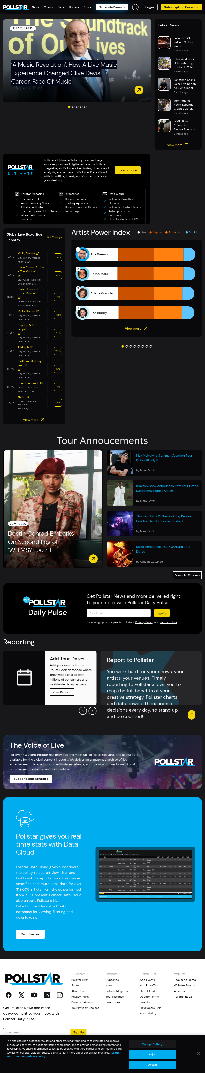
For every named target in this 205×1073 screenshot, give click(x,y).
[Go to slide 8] (151, 346)
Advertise (180, 991)
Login (149, 7)
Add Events (147, 980)
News (109, 985)
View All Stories (187, 575)
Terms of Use (168, 622)
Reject (153, 1054)
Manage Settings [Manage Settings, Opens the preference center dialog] (153, 1044)
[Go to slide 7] (147, 346)
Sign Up (162, 613)
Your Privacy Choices (85, 1008)
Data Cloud (147, 991)
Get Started (30, 934)
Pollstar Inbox (183, 996)
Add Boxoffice (149, 985)
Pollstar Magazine (117, 991)
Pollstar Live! (79, 980)
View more (178, 145)
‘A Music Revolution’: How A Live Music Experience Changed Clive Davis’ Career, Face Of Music (64, 72)
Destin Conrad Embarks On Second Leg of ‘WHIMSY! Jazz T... (41, 541)
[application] (136, 284)
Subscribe (112, 980)
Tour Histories (115, 996)
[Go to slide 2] (73, 107)
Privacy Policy (144, 622)
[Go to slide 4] (81, 107)
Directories (113, 1002)
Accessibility (148, 1013)
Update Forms (149, 996)
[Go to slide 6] (143, 346)
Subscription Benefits (181, 7)
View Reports (62, 692)
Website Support (185, 985)
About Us (77, 991)
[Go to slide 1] (69, 107)
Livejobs (145, 1002)
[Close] (198, 1053)
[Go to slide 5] (85, 107)
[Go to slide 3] (77, 107)
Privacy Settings (82, 1002)
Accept (152, 1064)
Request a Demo (185, 980)
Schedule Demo (112, 7)
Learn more (128, 170)
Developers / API (150, 1008)
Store (75, 985)
